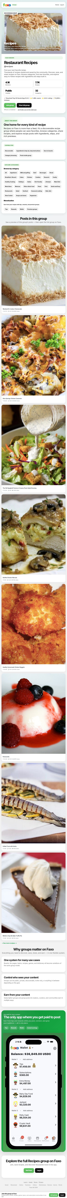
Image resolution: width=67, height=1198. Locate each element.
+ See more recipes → (9, 943)
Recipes (49, 1185)
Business (27, 1185)
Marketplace (42, 1185)
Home (57, 5)
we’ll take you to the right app (27, 110)
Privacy (41, 1182)
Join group (10, 105)
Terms (36, 1182)
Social (6, 1185)
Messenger (14, 1185)
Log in (62, 5)
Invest (30, 1182)
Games (55, 1185)
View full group (24, 105)
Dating (21, 1185)
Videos (35, 1185)
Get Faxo (29, 1170)
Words (60, 1185)
